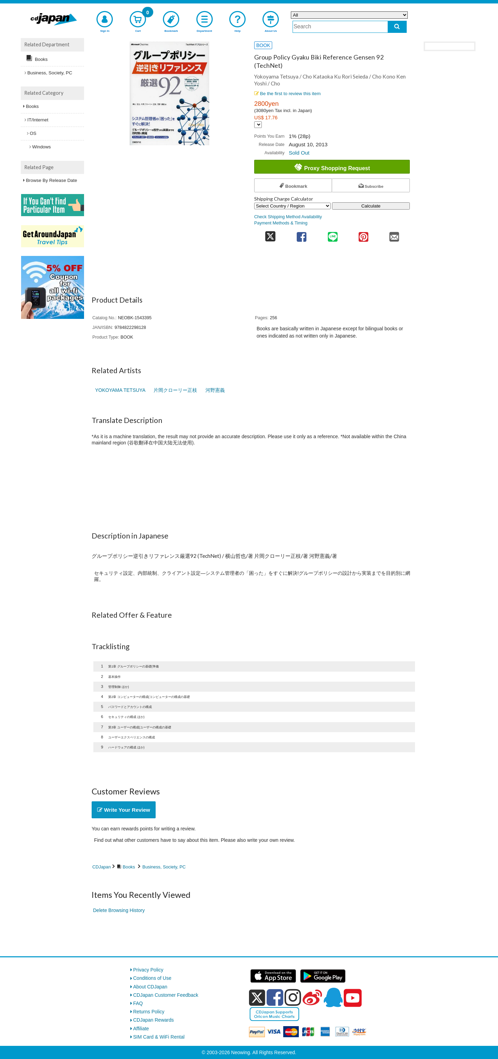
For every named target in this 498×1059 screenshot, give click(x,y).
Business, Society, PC (164, 866)
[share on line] (332, 234)
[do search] (397, 27)
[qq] (333, 997)
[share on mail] (394, 234)
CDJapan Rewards (153, 1020)
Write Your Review (123, 810)
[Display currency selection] (258, 124)
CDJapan (101, 866)
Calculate (371, 206)
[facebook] (275, 997)
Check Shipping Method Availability (288, 216)
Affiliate (141, 1028)
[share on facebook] (301, 234)
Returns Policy (148, 1011)
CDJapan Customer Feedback (165, 995)
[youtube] (353, 998)
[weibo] (312, 997)
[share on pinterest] (363, 234)
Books (129, 866)
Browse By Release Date (51, 180)
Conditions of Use (152, 978)
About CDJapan (150, 986)
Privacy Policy (148, 970)
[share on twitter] (270, 234)
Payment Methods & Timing (280, 223)
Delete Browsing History (119, 910)
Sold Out (299, 153)
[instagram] (293, 997)
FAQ (138, 1003)
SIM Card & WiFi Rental (159, 1037)
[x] (257, 997)
